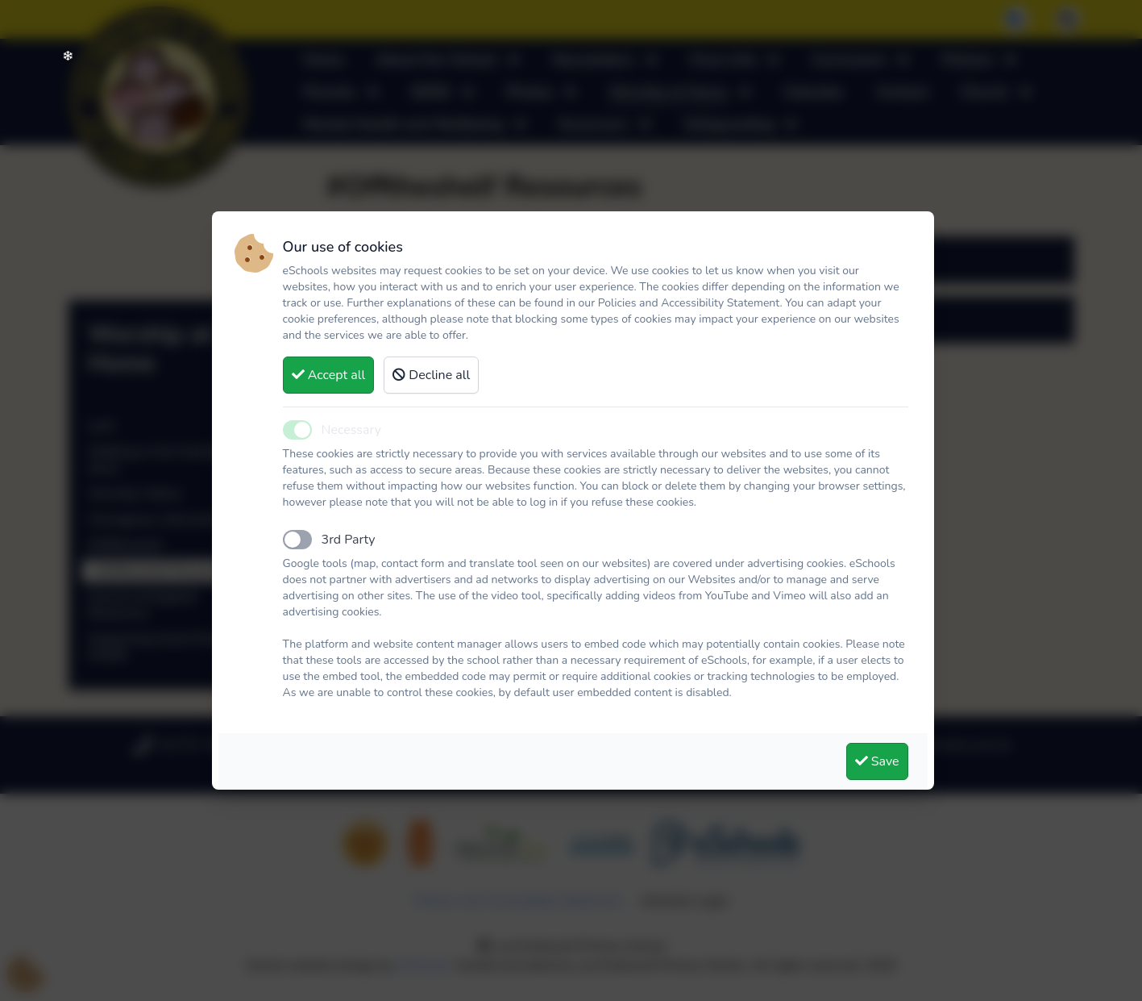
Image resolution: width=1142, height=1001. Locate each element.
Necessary (351, 430)
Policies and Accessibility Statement (689, 303)
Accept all (329, 375)
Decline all (431, 375)
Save (877, 761)
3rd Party (349, 539)
